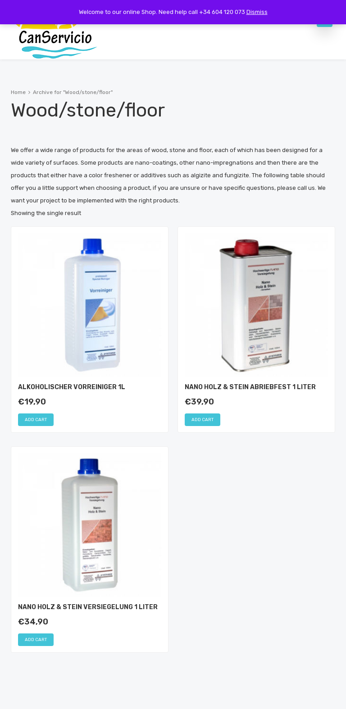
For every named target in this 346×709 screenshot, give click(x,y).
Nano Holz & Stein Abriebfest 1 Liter (250, 387)
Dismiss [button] (257, 12)
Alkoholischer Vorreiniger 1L (71, 387)
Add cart (36, 419)
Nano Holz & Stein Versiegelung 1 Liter (88, 607)
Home (18, 92)
